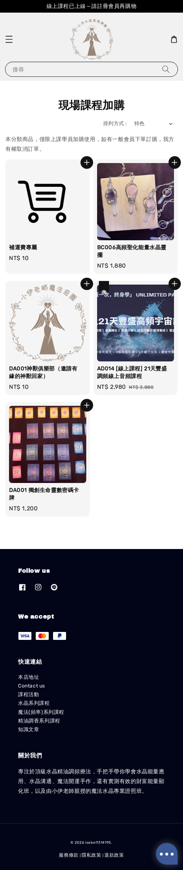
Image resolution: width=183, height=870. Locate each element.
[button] (9, 39)
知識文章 (28, 729)
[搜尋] (166, 69)
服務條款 (69, 855)
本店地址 (28, 677)
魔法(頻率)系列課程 (41, 712)
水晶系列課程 (34, 703)
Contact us (31, 686)
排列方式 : (115, 123)
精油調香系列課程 (39, 721)
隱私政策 (91, 855)
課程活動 (28, 694)
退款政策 (114, 855)
